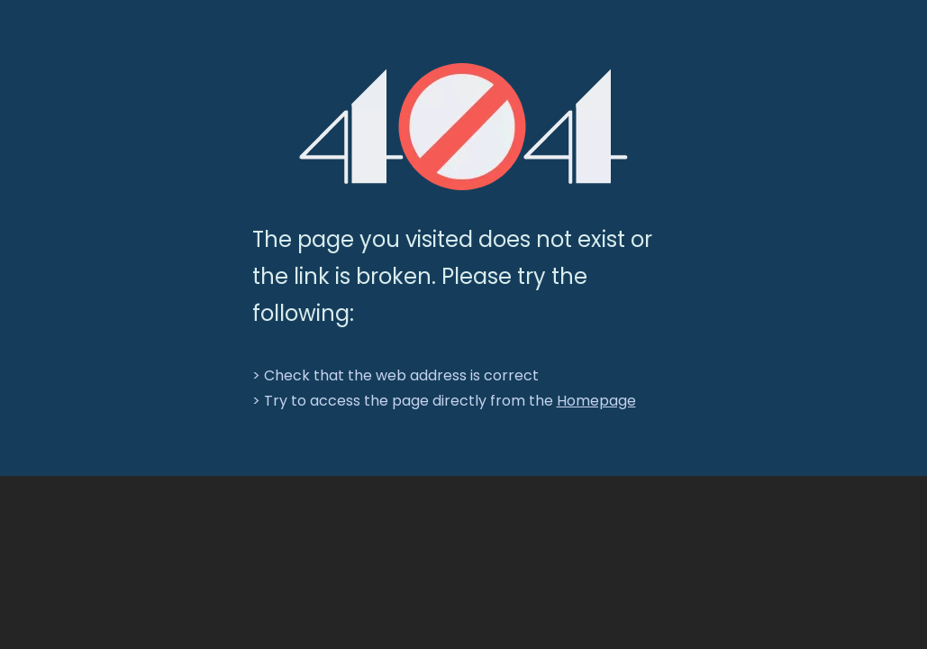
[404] (463, 126)
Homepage (596, 400)
